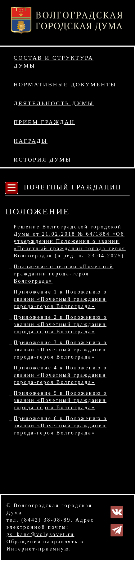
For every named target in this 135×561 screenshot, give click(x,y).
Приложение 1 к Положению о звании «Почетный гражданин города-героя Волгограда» (60, 299)
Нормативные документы (65, 84)
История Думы (42, 160)
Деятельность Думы (54, 103)
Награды (31, 141)
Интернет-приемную (37, 549)
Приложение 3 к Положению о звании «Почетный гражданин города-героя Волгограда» (60, 350)
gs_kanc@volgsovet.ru (40, 534)
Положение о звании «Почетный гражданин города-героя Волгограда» (63, 274)
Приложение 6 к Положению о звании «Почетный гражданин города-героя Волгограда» (60, 426)
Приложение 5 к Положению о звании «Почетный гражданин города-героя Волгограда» (60, 400)
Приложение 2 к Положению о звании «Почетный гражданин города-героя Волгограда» (60, 324)
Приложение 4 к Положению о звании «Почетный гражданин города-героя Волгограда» (60, 375)
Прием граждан (44, 122)
